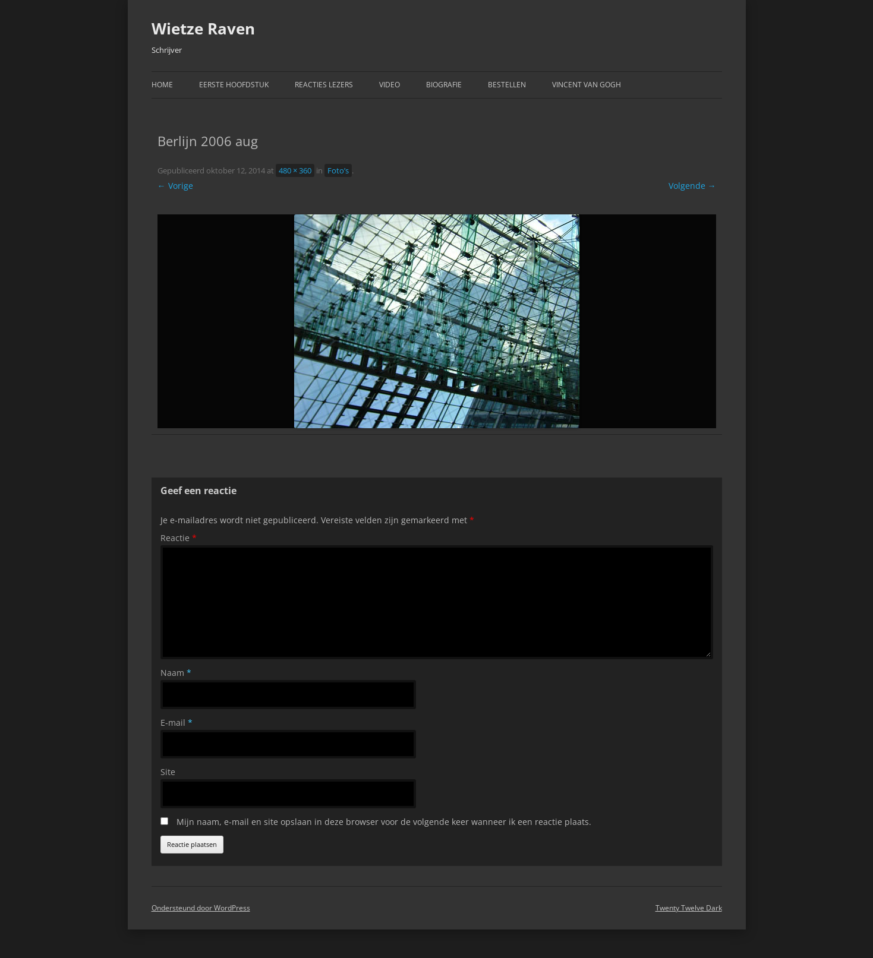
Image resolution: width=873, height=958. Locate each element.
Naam (175, 672)
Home (162, 85)
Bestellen (507, 85)
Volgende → (692, 185)
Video (389, 85)
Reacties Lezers (324, 85)
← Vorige (175, 185)
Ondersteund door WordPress (201, 908)
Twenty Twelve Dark (688, 908)
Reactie (178, 537)
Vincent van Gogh (586, 85)
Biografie (444, 85)
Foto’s (338, 170)
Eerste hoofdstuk (234, 85)
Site (167, 771)
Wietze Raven (203, 28)
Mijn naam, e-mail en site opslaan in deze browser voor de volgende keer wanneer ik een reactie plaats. (384, 821)
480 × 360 (295, 170)
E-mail (176, 722)
